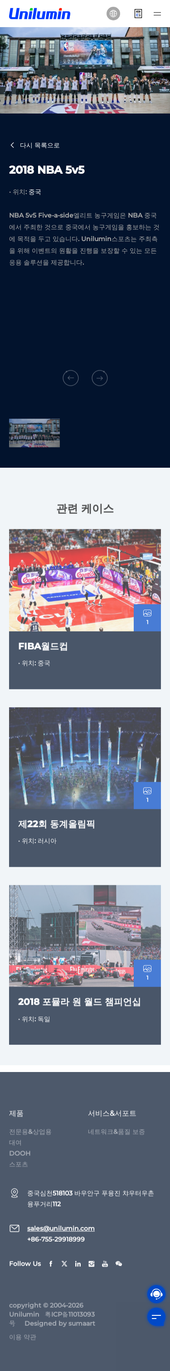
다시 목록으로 (34, 145)
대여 (15, 1149)
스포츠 (18, 1171)
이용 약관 (22, 1343)
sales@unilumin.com (61, 1235)
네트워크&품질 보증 (116, 1138)
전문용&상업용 (30, 1138)
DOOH (19, 1160)
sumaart (81, 1330)
